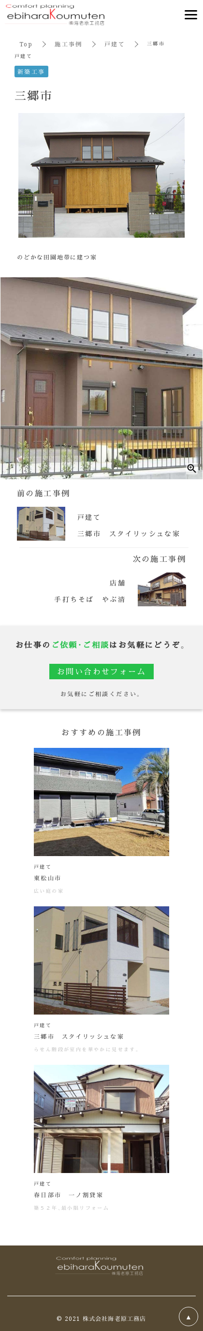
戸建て (114, 44)
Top (26, 44)
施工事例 (69, 44)
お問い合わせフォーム (101, 671)
